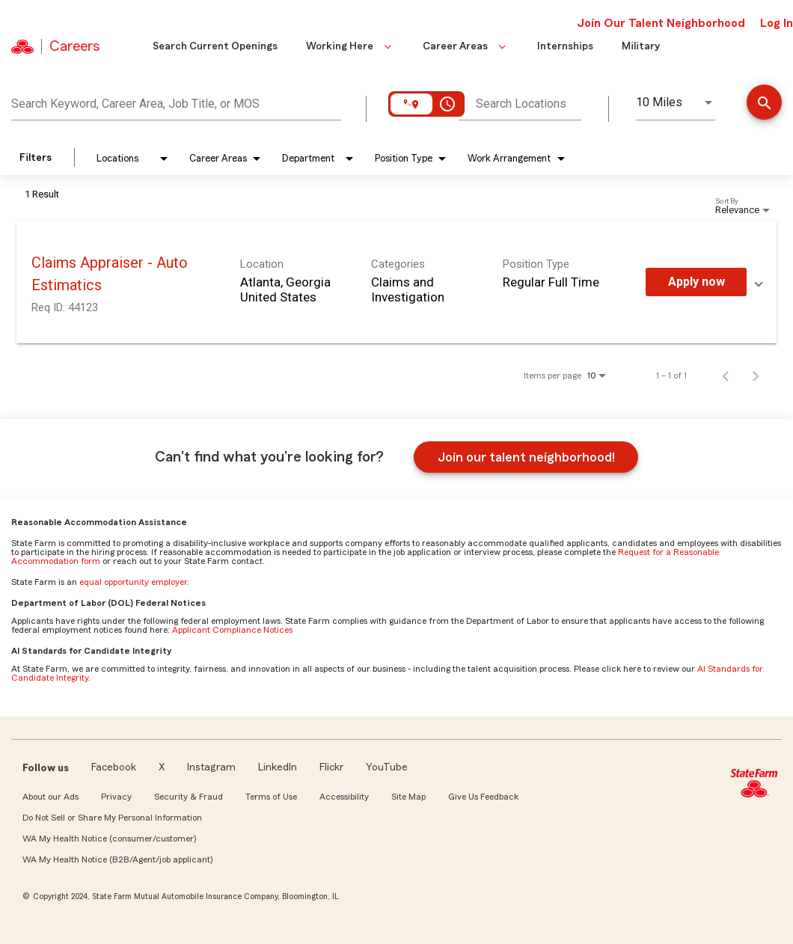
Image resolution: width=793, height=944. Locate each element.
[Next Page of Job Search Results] (756, 375)
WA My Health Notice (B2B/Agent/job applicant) (117, 859)
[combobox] (176, 102)
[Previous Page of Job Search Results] (726, 375)
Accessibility (344, 796)
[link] (396, 282)
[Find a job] (764, 104)
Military (641, 46)
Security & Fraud (188, 796)
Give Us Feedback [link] (483, 796)
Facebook (113, 767)
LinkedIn (277, 767)
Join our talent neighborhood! (526, 457)
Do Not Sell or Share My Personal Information (112, 817)
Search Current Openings (215, 46)
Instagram (211, 767)
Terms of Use (271, 796)
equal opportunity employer (133, 581)
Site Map (408, 796)
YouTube (387, 767)
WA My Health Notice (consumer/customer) (109, 838)
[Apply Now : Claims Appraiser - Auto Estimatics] (696, 282)
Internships (565, 46)
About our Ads (50, 796)
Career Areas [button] (466, 46)
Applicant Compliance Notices (232, 629)
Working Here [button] (350, 46)
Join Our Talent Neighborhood (661, 23)
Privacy (116, 796)
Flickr (331, 767)
